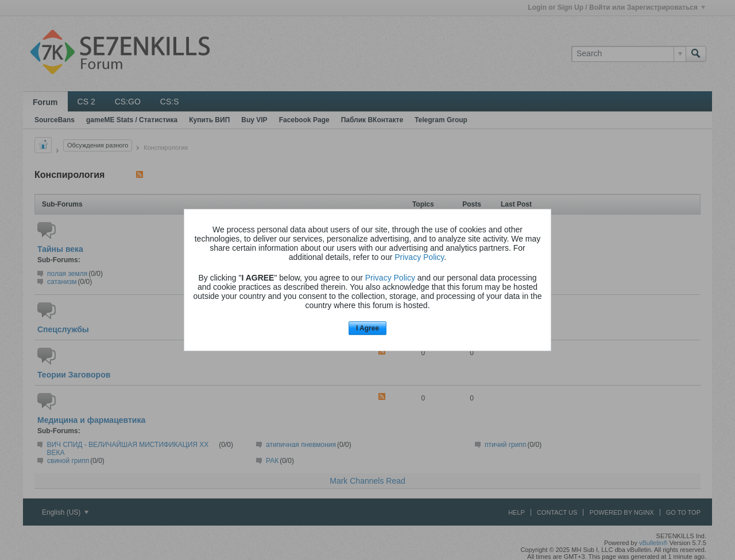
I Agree (367, 328)
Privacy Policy (419, 257)
